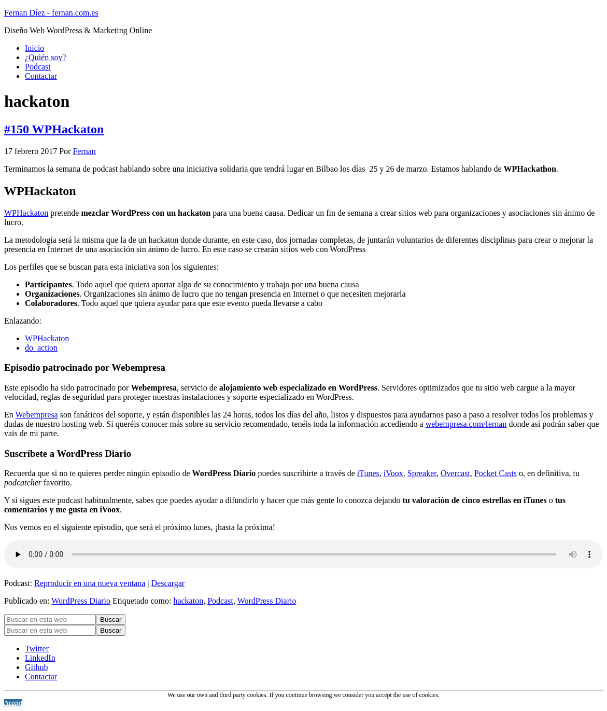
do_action (41, 347)
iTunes (368, 473)
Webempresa (36, 414)
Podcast (220, 600)
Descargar (168, 583)
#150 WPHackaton (54, 129)
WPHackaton (26, 212)
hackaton (188, 600)
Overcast (455, 473)
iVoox (393, 473)
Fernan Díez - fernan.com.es (51, 12)
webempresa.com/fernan (466, 424)
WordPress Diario (80, 600)
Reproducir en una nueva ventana (89, 583)
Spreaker (421, 473)
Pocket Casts (495, 473)
